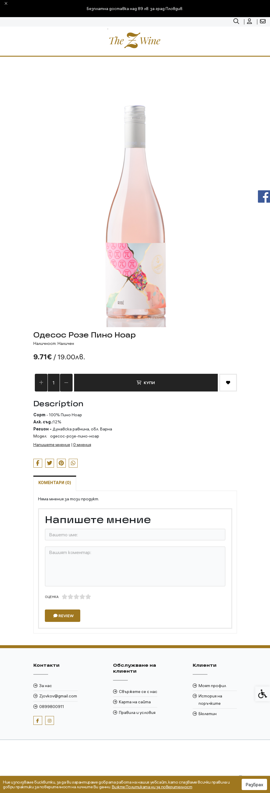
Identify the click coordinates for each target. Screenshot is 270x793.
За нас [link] (45, 685)
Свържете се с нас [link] (138, 691)
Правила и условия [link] (137, 712)
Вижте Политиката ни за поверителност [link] (152, 786)
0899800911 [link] (51, 706)
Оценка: (52, 597)
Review (63, 615)
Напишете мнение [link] (51, 444)
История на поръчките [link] (210, 699)
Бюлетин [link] (208, 713)
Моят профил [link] (212, 685)
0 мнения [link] (82, 444)
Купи (146, 382)
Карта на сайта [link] (135, 701)
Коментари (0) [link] (54, 482)
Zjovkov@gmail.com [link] (58, 696)
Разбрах (254, 784)
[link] (236, 22)
